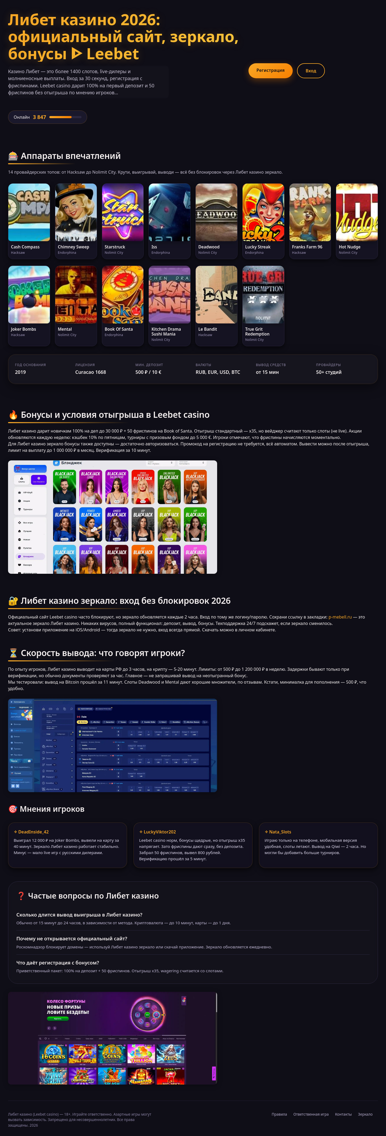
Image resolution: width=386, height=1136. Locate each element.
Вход (311, 71)
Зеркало (365, 1114)
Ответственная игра (311, 1114)
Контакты (343, 1114)
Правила (279, 1114)
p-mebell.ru (340, 617)
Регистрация (271, 70)
